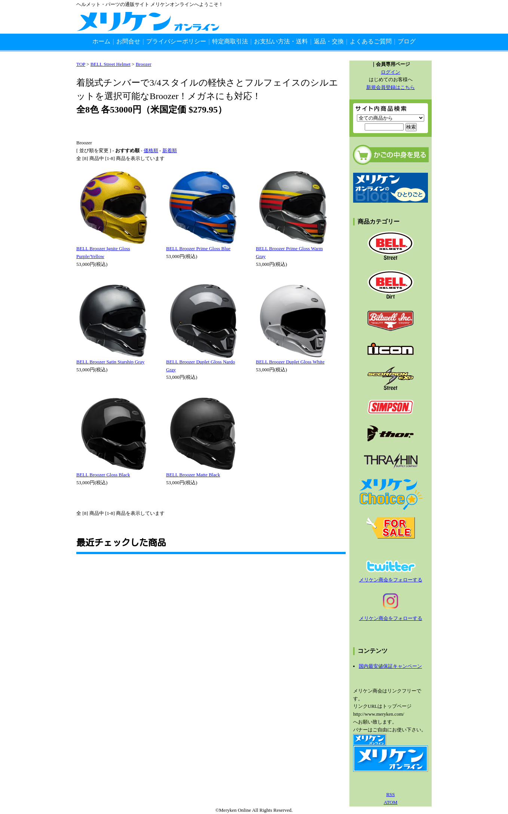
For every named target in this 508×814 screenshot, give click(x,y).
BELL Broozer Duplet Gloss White (290, 362)
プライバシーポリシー (176, 41)
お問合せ (128, 41)
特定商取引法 (230, 41)
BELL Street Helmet (111, 64)
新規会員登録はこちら (390, 87)
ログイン (390, 72)
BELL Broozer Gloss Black (103, 474)
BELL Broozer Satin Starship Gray (110, 362)
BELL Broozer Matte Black (193, 474)
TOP (80, 64)
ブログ (407, 41)
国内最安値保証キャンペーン (390, 666)
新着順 (169, 150)
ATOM (391, 802)
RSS (390, 794)
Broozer (144, 64)
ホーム (101, 41)
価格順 (151, 150)
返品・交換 (329, 41)
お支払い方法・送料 (281, 41)
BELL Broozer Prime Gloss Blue (198, 248)
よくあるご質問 (371, 41)
